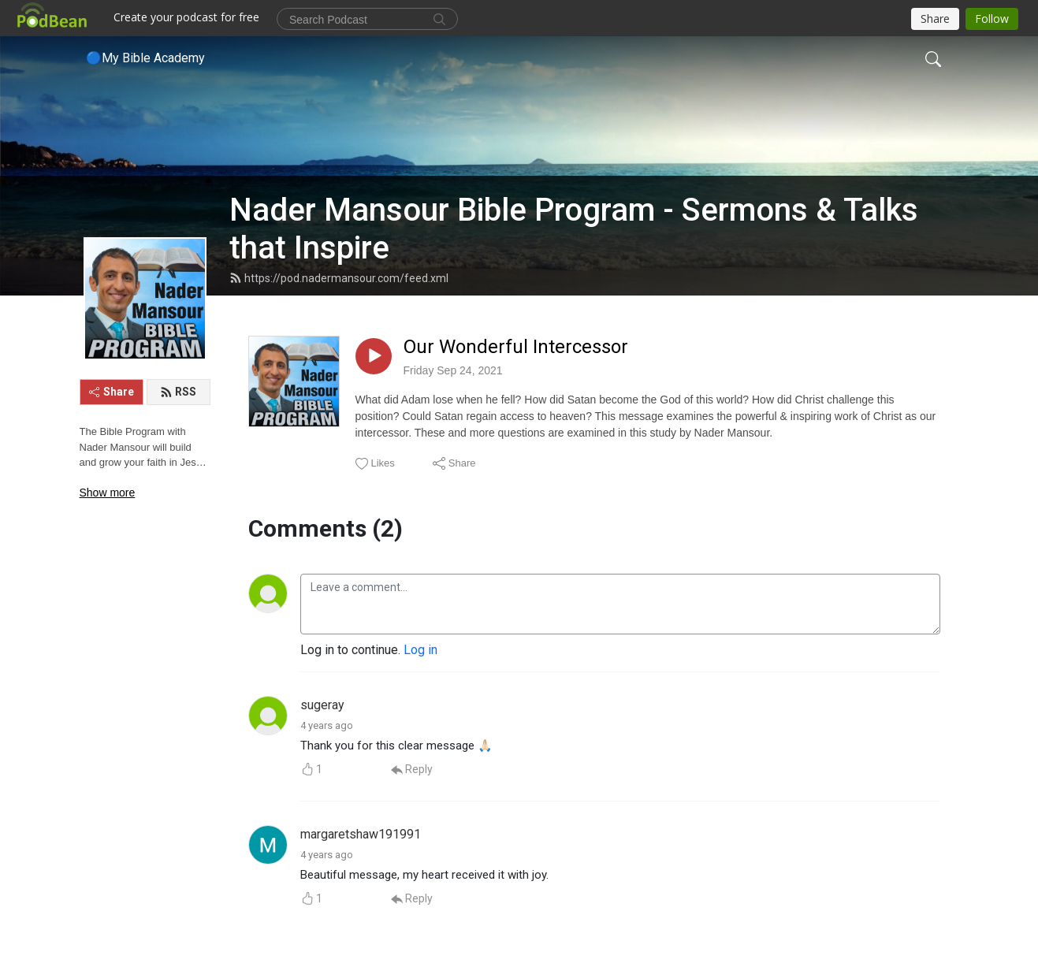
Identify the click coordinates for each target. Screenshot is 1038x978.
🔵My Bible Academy (145, 57)
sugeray (322, 704)
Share (111, 391)
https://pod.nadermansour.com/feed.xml (338, 278)
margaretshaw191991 (360, 834)
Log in (420, 649)
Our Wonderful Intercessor (516, 347)
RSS (178, 391)
